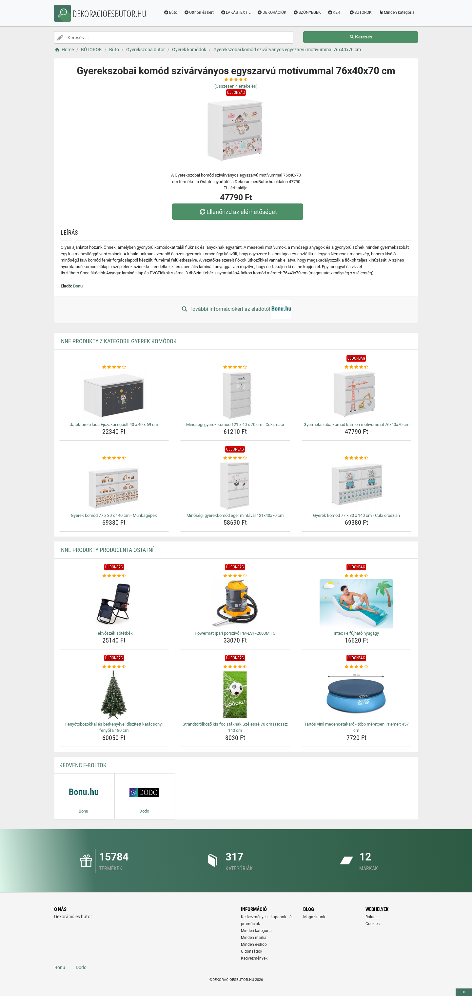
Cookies (372, 924)
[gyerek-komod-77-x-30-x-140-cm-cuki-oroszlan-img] (356, 486)
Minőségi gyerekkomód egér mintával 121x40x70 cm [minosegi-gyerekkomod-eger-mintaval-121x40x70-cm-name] (235, 515)
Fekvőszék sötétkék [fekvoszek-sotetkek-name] (114, 633)
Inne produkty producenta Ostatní (106, 549)
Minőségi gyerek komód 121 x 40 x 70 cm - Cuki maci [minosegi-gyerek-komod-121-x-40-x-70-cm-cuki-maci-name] (235, 424)
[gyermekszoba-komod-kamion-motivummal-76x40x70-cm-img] (356, 395)
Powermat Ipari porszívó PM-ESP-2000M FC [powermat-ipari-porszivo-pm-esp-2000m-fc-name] (235, 633)
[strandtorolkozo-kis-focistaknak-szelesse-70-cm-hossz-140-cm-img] (235, 694)
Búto (170, 12)
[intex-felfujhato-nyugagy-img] (356, 603)
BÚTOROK (360, 12)
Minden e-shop (254, 944)
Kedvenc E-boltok (83, 765)
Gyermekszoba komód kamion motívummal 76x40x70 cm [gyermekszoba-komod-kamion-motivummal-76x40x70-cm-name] (356, 424)
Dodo (81, 967)
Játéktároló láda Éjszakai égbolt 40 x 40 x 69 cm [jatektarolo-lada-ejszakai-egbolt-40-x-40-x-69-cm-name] (114, 424)
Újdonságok (251, 951)
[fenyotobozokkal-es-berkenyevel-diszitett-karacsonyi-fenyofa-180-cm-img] (114, 694)
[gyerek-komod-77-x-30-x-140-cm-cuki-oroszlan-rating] (356, 458)
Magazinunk (314, 917)
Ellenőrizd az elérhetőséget (237, 211)
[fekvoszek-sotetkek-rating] (114, 576)
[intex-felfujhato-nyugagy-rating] (356, 576)
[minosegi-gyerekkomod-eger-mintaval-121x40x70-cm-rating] (235, 458)
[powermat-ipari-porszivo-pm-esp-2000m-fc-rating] (235, 576)
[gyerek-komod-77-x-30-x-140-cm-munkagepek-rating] (114, 458)
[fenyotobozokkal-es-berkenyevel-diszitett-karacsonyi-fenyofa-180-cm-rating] (114, 667)
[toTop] (464, 992)
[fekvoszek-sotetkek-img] (114, 603)
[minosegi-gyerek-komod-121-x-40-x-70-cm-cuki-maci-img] (235, 395)
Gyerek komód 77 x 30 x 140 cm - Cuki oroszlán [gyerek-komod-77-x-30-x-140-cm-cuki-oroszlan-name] (356, 515)
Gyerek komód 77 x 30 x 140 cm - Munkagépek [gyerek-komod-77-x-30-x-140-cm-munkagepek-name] (114, 515)
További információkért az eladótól (236, 309)
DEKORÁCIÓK (271, 12)
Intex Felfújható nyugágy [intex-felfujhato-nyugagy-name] (356, 633)
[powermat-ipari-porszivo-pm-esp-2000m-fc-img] (235, 603)
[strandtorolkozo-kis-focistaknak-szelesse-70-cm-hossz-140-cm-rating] (235, 667)
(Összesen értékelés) (236, 86)
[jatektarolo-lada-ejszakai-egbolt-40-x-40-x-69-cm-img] (114, 395)
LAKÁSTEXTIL (235, 12)
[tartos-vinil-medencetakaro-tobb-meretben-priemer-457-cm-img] (356, 694)
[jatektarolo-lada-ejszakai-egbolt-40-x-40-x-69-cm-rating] (114, 367)
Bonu (78, 286)
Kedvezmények (254, 958)
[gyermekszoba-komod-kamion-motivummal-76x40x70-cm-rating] (356, 367)
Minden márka (253, 937)
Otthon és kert (199, 12)
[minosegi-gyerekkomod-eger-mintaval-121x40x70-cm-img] (235, 486)
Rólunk (371, 917)
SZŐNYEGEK (307, 12)
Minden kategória (396, 12)
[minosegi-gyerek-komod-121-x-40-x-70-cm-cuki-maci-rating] (235, 367)
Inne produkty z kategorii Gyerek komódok (118, 341)
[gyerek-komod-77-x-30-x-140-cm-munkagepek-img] (114, 486)
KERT (335, 12)
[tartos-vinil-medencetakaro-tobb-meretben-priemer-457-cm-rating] (356, 667)
